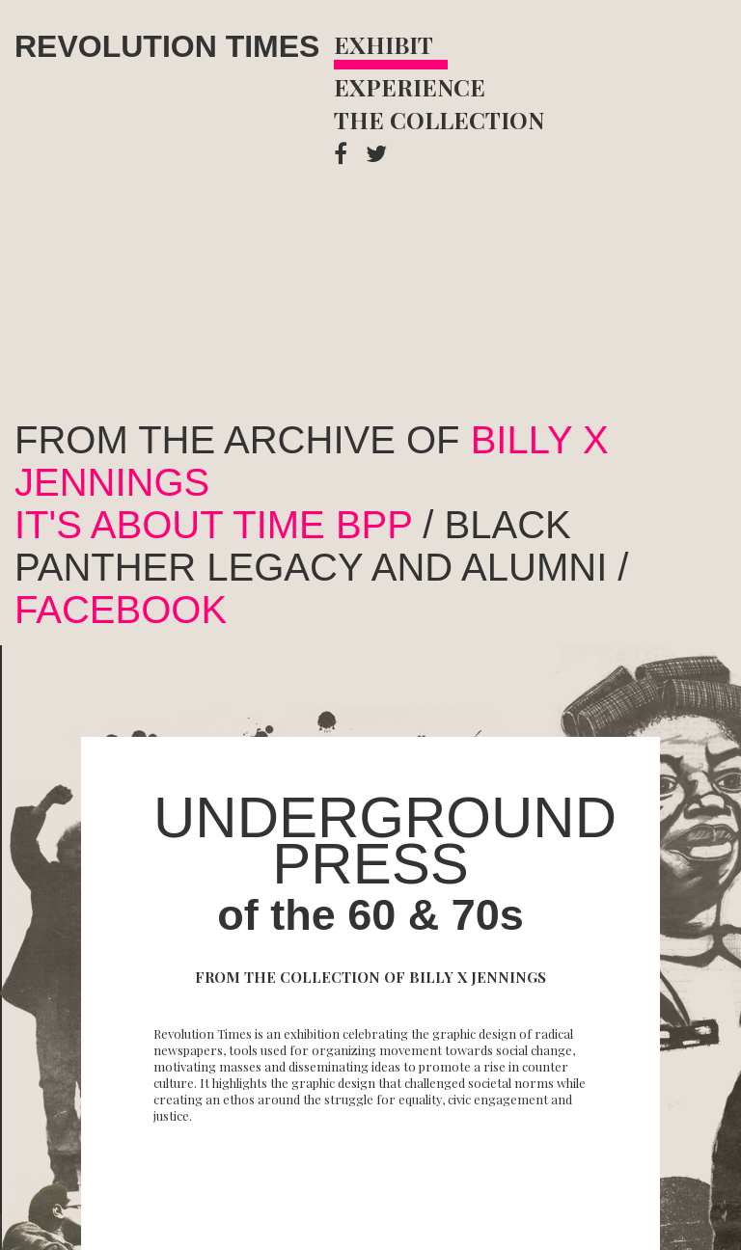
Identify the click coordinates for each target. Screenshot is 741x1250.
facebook (120, 609)
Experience (409, 86)
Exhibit (383, 44)
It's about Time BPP (213, 524)
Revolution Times (166, 46)
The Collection (439, 119)
